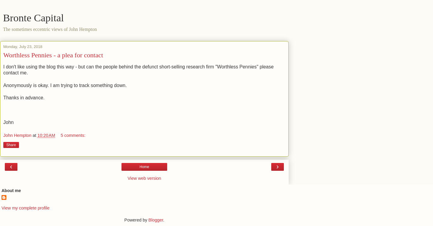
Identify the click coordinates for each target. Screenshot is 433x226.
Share (11, 145)
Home (144, 167)
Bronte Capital (33, 17)
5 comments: (73, 135)
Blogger (156, 220)
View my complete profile (26, 208)
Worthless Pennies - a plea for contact (53, 55)
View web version (144, 178)
